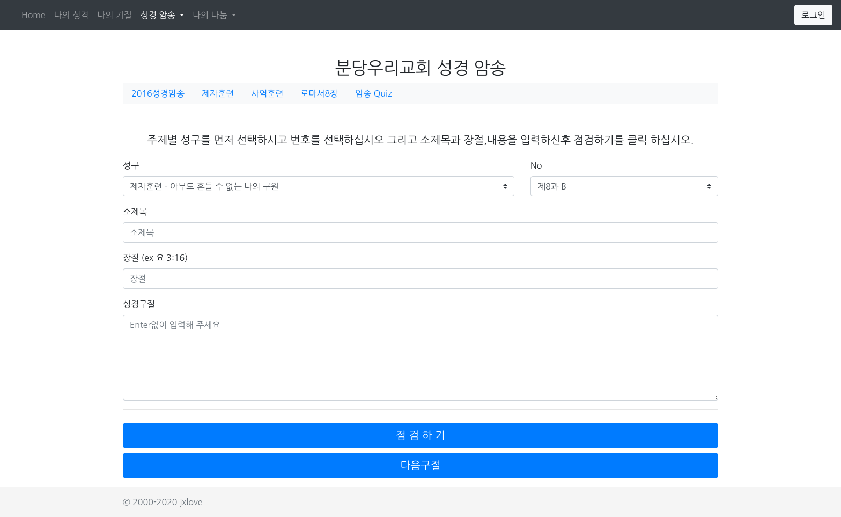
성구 (131, 165)
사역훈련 (267, 93)
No (536, 165)
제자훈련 (218, 93)
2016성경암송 (158, 93)
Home (33, 15)
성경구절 (139, 304)
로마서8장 (319, 93)
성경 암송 (164, 13)
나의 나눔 (211, 15)
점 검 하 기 (420, 435)
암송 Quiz (373, 93)
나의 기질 (114, 15)
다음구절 (420, 465)
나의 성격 (71, 15)
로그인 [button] (813, 15)
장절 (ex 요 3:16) (155, 257)
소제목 (135, 211)
